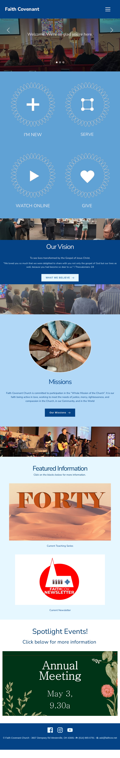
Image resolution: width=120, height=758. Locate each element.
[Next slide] (111, 30)
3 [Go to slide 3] (63, 62)
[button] (107, 9)
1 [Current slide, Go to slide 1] (57, 62)
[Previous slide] (8, 30)
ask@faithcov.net (108, 738)
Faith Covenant (22, 9)
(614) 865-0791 (87, 738)
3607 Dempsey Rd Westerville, (47, 738)
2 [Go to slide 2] (60, 62)
